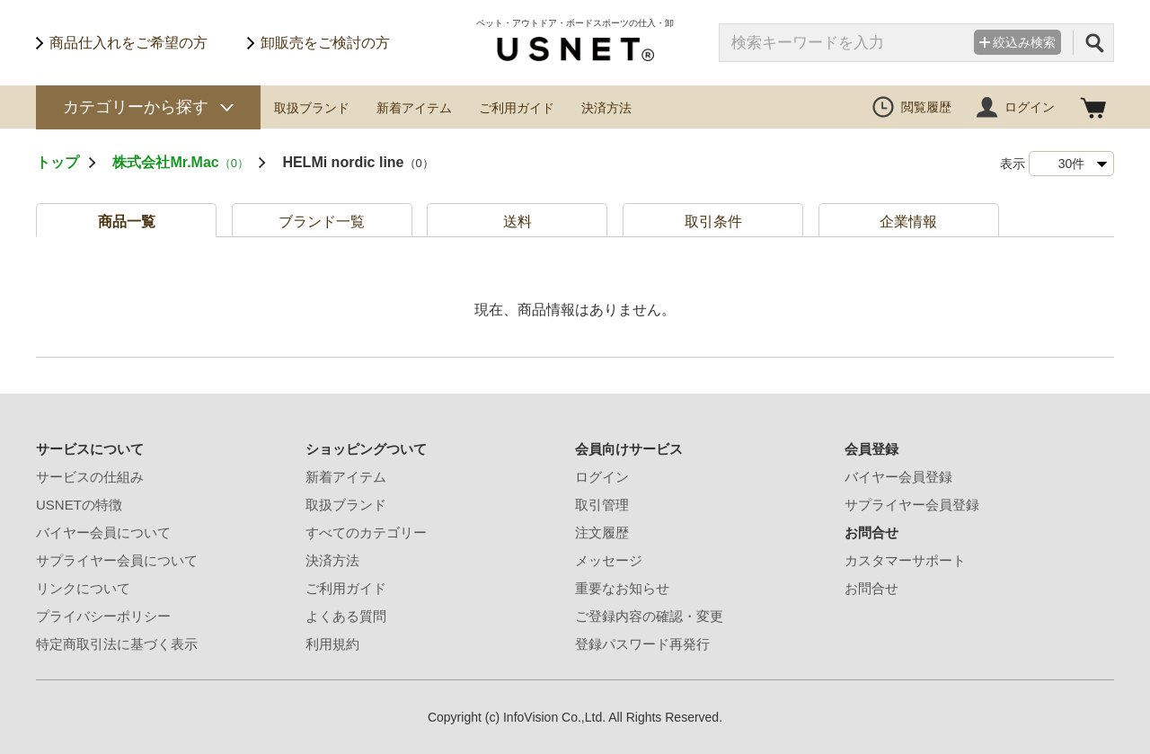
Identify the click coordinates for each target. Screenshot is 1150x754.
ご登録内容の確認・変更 (649, 616)
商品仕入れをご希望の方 (128, 42)
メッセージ (608, 560)
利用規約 (332, 644)
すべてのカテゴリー (366, 532)
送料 (517, 221)
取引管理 (602, 504)
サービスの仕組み (90, 476)
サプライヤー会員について (117, 560)
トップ (57, 162)
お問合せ (871, 588)
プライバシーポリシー (103, 616)
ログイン (1029, 107)
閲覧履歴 (926, 107)
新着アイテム (414, 108)
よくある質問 (345, 616)
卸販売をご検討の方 (325, 42)
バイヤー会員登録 (898, 476)
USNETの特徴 (79, 504)
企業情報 (908, 221)
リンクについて (83, 588)
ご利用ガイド (516, 108)
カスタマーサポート (905, 560)
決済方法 (606, 108)
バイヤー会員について (103, 532)
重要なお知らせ (622, 588)
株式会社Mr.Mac (180, 162)
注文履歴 (602, 532)
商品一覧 (126, 221)
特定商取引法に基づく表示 (117, 644)
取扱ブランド (311, 108)
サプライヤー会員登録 (912, 504)
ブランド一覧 (322, 221)
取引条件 (713, 221)
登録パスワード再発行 (642, 644)
